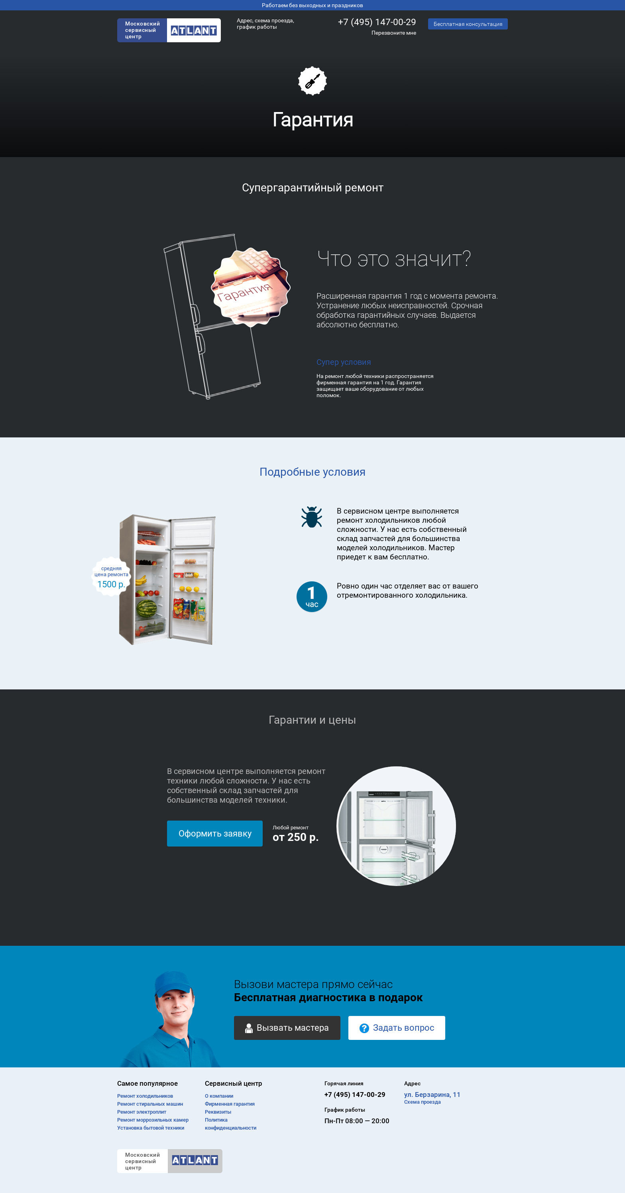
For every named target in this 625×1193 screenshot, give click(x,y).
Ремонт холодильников (145, 1096)
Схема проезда (422, 1102)
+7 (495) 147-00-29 (377, 22)
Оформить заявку (215, 834)
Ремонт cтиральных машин (150, 1104)
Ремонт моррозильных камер (153, 1120)
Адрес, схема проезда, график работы (265, 23)
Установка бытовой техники (150, 1128)
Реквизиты (218, 1112)
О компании (219, 1096)
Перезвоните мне (393, 33)
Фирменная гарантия (230, 1104)
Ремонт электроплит (141, 1112)
